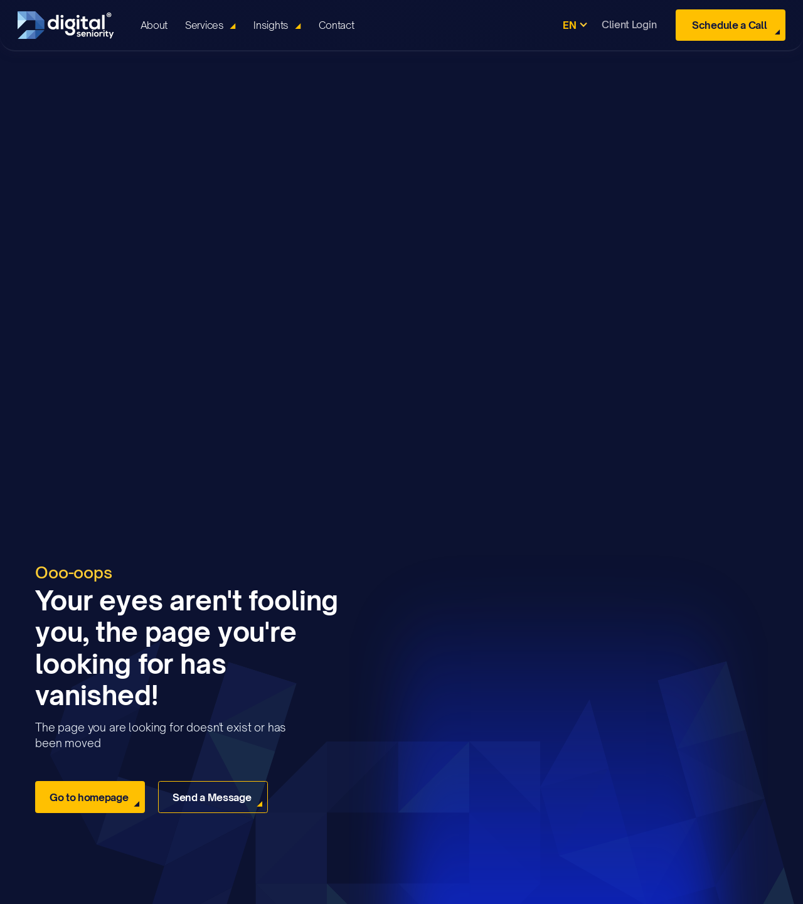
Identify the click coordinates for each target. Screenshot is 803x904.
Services (204, 25)
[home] (70, 25)
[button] (210, 25)
